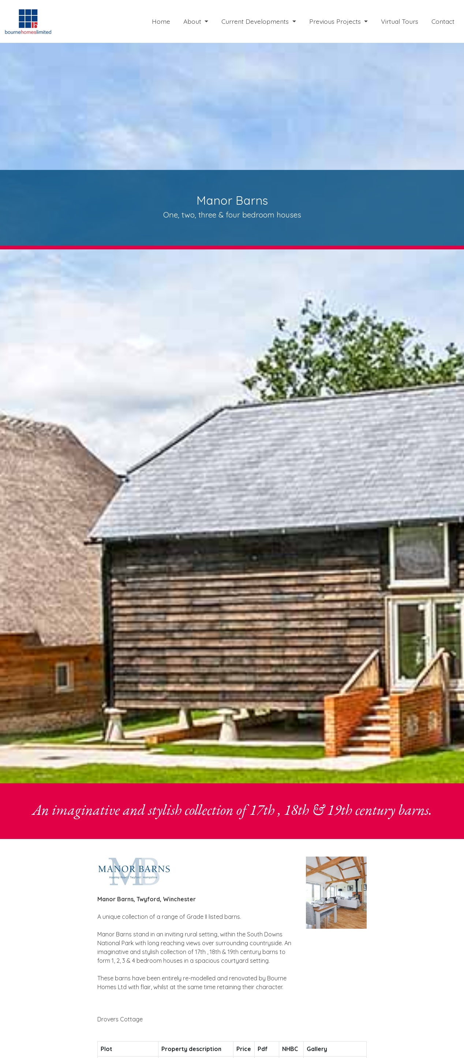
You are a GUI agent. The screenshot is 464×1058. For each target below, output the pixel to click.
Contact (442, 21)
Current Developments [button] (256, 21)
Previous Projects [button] (336, 21)
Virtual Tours (399, 21)
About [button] (193, 21)
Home (161, 21)
